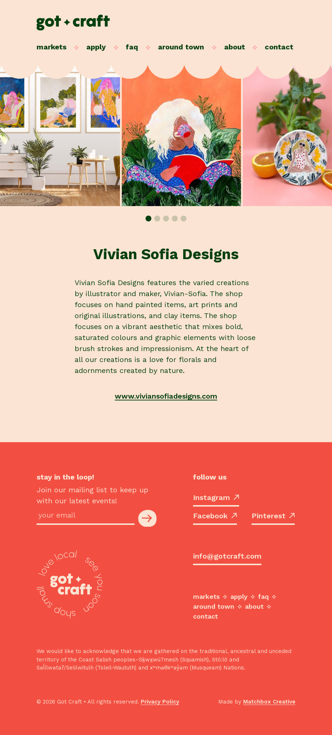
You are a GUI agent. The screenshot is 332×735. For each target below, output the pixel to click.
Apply (96, 46)
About (234, 46)
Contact (279, 46)
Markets (52, 46)
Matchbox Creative (269, 701)
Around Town (181, 46)
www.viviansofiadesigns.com (166, 396)
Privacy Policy (160, 701)
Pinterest (273, 515)
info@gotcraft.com (227, 556)
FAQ (132, 46)
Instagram (216, 497)
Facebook (215, 515)
